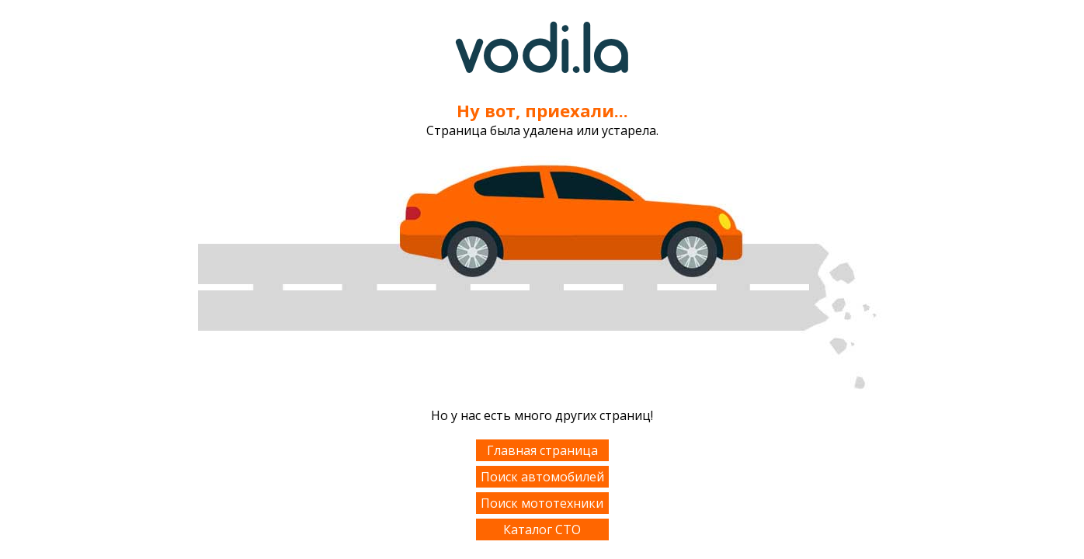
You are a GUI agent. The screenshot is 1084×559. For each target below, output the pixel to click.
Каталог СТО (542, 529)
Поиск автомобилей (542, 476)
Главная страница (542, 450)
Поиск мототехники (542, 503)
